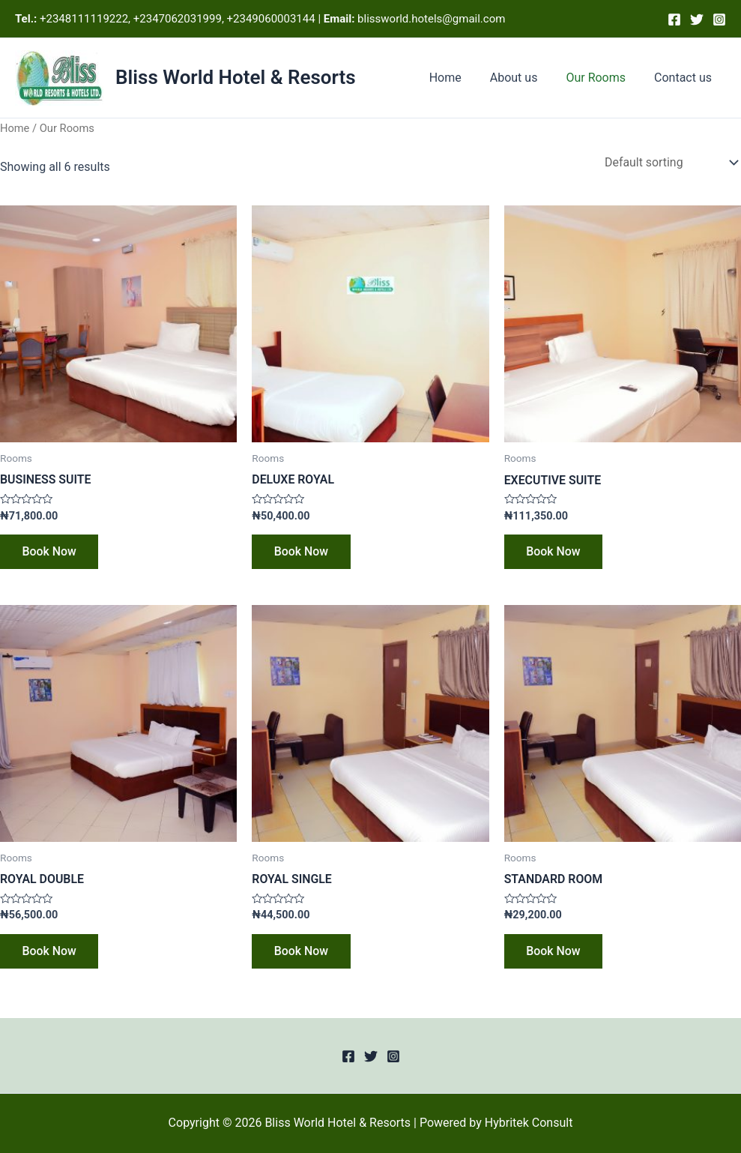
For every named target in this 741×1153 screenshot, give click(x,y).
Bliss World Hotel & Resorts (235, 77)
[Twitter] (697, 19)
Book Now (49, 552)
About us (525, 77)
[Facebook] (674, 19)
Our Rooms (602, 77)
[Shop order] (669, 162)
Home (461, 77)
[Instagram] (719, 19)
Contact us (685, 77)
